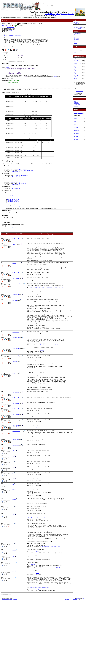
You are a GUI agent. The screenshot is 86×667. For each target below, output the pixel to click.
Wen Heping (18, 459)
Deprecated (76, 119)
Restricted (76, 124)
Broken (75, 118)
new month (76, 139)
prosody (75, 64)
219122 (37, 624)
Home (75, 101)
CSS (79, 652)
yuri (13, 491)
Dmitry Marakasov (16, 372)
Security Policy (77, 39)
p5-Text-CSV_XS (77, 63)
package (8, 72)
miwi (13, 621)
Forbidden (76, 122)
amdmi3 (14, 537)
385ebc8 (10, 30)
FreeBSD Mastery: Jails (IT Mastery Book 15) (59, 14)
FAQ (74, 37)
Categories (76, 102)
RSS (83, 652)
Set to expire (76, 130)
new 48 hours (76, 135)
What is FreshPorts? (77, 33)
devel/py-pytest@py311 (22, 180)
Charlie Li (14, 251)
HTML (77, 652)
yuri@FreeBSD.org (10, 27)
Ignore (75, 121)
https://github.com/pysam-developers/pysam (12, 35)
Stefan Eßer (15, 387)
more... (75, 52)
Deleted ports (76, 103)
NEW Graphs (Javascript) (78, 113)
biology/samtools (15, 187)
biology (5, 25)
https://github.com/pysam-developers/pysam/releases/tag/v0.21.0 (46, 302)
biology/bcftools (15, 186)
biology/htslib (16, 194)
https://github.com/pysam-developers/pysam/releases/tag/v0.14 (44, 558)
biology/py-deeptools (13, 208)
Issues (75, 35)
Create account (76, 23)
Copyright (67, 653)
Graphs (75, 111)
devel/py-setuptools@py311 (27, 175)
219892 (37, 607)
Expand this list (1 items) (11, 234)
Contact (75, 43)
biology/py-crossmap (12, 207)
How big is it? (76, 38)
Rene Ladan (15, 315)
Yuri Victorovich (16, 246)
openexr (75, 78)
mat (13, 566)
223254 (37, 599)
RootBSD (79, 28)
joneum (14, 611)
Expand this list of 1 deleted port (14, 213)
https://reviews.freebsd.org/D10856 (50, 618)
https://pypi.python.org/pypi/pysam (39, 641)
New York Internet (77, 27)
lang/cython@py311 (22, 173)
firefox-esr (76, 60)
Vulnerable (76, 127)
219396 (33, 614)
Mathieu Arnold (16, 474)
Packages (55, 79)
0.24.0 (3, 25)
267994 (42, 375)
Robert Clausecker (16, 360)
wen (13, 604)
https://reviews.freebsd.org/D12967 (50, 593)
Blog (74, 41)
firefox (75, 58)
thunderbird (76, 61)
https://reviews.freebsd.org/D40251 (49, 369)
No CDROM (76, 125)
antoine (14, 485)
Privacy (75, 40)
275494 (37, 305)
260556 (37, 460)
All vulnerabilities (79, 91)
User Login (76, 22)
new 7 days (76, 136)
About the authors (77, 34)
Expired (75, 128)
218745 (37, 643)
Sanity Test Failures (77, 104)
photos (55, 16)
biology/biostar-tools (13, 205)
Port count (76, 116)
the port (7, 70)
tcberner (14, 597)
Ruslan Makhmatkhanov (17, 297)
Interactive (76, 131)
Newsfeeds (76, 106)
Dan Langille (75, 653)
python (9, 32)
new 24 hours (76, 133)
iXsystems (81, 27)
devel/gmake (16, 172)
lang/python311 (16, 176)
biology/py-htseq (11, 201)
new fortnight (76, 138)
